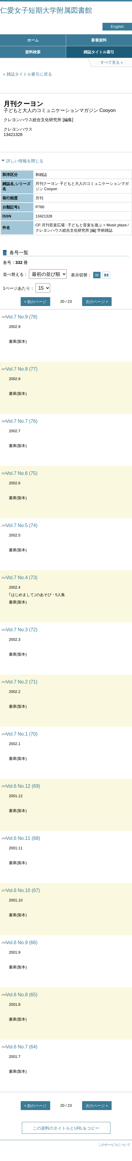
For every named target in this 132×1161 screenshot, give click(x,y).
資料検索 (32, 52)
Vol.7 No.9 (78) (22, 316)
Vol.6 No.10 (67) (23, 890)
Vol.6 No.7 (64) (22, 1046)
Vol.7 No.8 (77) (22, 368)
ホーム (33, 40)
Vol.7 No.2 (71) (22, 681)
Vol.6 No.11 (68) (23, 838)
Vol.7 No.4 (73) (22, 577)
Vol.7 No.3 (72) (22, 629)
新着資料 (99, 40)
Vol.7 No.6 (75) (22, 473)
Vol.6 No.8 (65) (22, 994)
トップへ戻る (121, 1144)
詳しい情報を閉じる (24, 160)
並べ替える (13, 274)
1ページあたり (16, 288)
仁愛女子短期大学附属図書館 (46, 10)
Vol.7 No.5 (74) (22, 525)
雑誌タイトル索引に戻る (29, 74)
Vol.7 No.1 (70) (22, 733)
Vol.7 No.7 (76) (22, 421)
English (117, 26)
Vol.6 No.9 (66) (22, 942)
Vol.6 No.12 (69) (23, 786)
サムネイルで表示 (106, 275)
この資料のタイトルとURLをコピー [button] (66, 1128)
